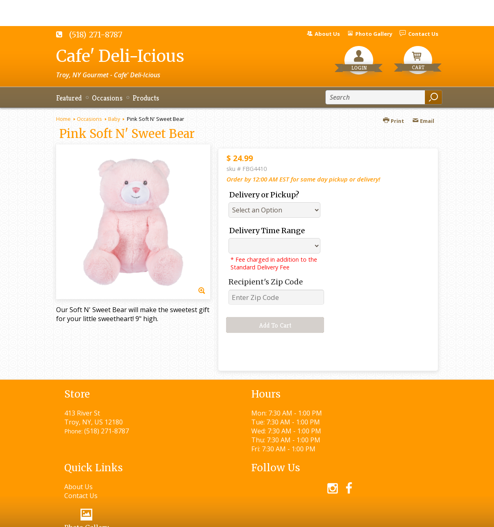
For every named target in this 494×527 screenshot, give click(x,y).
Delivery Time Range (267, 230)
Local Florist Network (354, 517)
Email (423, 121)
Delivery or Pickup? (264, 194)
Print (393, 121)
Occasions (89, 118)
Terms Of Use (237, 517)
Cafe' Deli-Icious (120, 56)
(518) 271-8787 (95, 34)
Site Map (410, 517)
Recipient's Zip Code (266, 281)
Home (63, 118)
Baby (114, 118)
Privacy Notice (291, 517)
